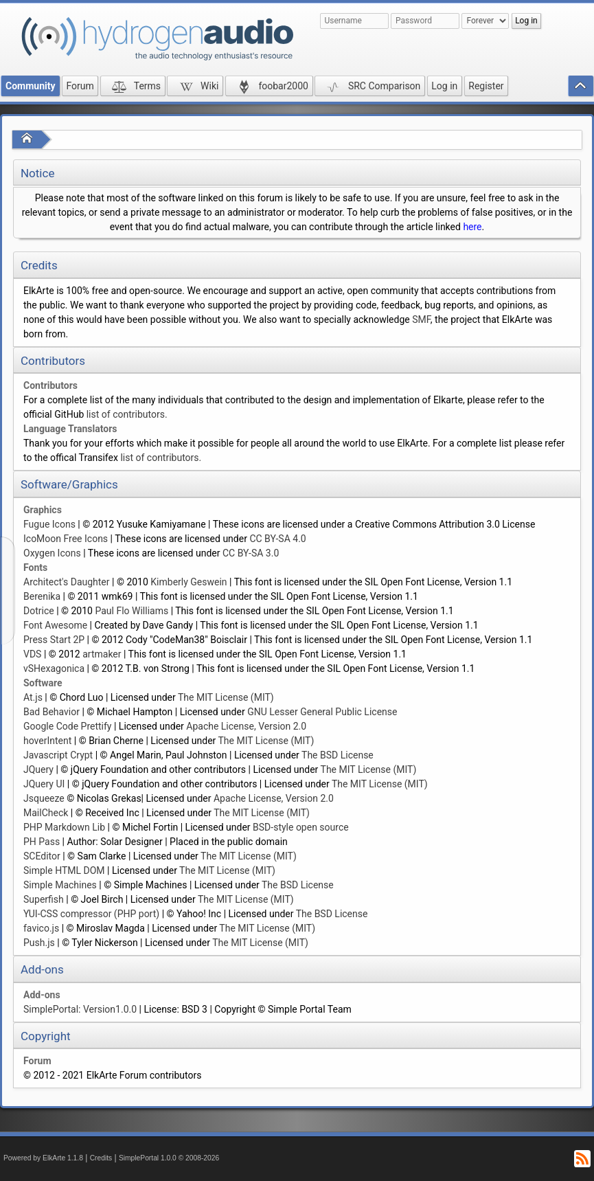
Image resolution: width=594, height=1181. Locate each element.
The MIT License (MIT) (226, 697)
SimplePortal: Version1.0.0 (80, 1009)
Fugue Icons (49, 524)
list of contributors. (127, 414)
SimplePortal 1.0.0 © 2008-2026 (169, 1158)
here (472, 226)
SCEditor (41, 856)
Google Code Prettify (67, 726)
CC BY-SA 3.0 (250, 553)
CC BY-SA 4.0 (277, 538)
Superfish (43, 899)
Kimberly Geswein (188, 581)
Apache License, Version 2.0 (246, 726)
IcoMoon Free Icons (65, 538)
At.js (33, 697)
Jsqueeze (44, 798)
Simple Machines (60, 884)
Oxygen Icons (52, 553)
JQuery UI (44, 783)
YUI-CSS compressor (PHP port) (91, 913)
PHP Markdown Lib (64, 827)
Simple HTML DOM (64, 870)
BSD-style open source (301, 827)
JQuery (38, 769)
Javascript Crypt (58, 755)
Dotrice (38, 610)
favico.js (41, 928)
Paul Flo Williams (131, 610)
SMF (421, 319)
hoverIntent (47, 740)
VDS (32, 654)
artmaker (101, 654)
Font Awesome (55, 625)
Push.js (39, 942)
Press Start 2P (53, 639)
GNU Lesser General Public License (322, 711)
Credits (101, 1158)
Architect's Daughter (66, 581)
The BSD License (337, 755)
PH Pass (41, 841)
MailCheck (45, 812)
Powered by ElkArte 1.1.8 (43, 1158)
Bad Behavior (51, 711)
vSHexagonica (53, 668)
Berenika (41, 596)
